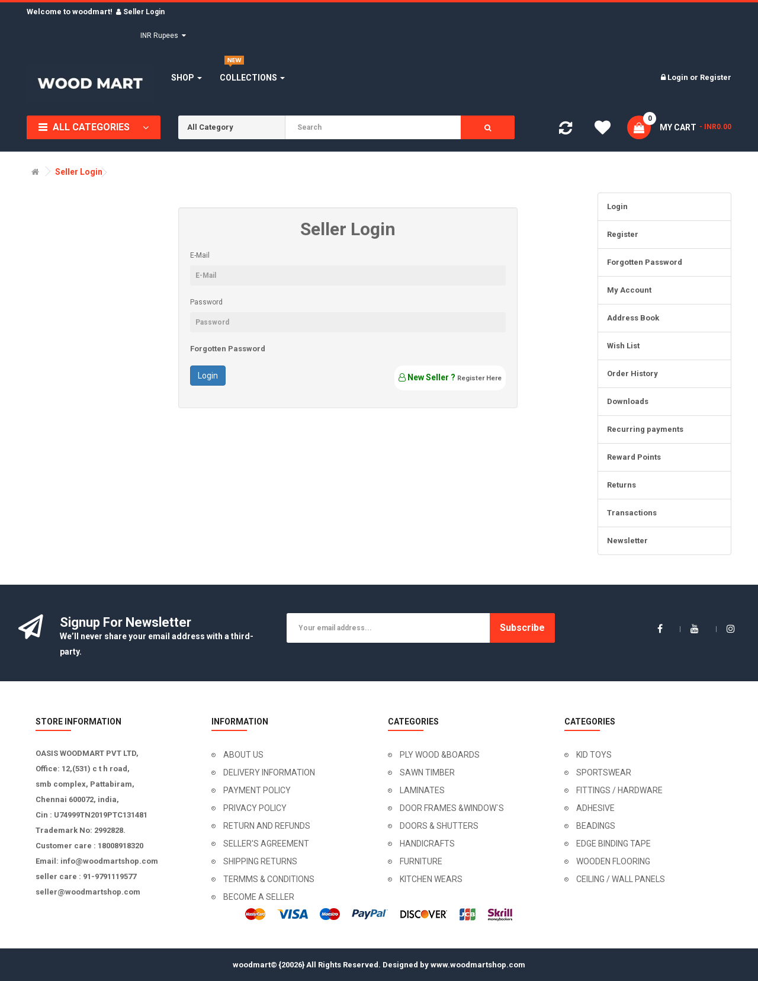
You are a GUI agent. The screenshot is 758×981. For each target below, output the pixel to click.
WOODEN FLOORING (613, 861)
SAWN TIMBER (427, 772)
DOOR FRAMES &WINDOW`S (452, 808)
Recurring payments (645, 429)
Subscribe (522, 627)
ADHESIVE (595, 808)
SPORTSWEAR (603, 772)
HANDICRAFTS (427, 843)
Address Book (633, 317)
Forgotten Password (227, 348)
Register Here (479, 378)
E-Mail (200, 255)
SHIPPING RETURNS (260, 861)
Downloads (627, 401)
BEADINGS (595, 826)
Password (206, 302)
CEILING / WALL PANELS (620, 879)
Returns (621, 484)
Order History (632, 373)
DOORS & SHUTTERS (439, 826)
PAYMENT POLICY (257, 790)
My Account (629, 290)
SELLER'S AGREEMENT (266, 843)
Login (678, 77)
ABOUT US (243, 754)
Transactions (632, 512)
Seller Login (78, 172)
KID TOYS (594, 754)
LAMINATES (422, 790)
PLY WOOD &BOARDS (440, 754)
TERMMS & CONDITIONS (268, 879)
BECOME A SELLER (258, 897)
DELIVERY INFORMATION (269, 772)
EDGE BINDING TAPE (613, 843)
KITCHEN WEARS (431, 879)
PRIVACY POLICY (255, 808)
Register (715, 77)
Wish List (623, 345)
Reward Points (634, 457)
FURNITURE (421, 861)
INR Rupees (163, 35)
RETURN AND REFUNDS (266, 826)
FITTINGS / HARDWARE (619, 790)
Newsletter (627, 540)
